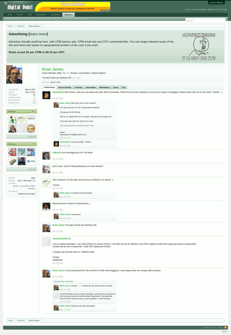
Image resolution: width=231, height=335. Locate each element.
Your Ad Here (105, 10)
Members (68, 15)
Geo (123, 87)
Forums (20, 15)
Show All (32, 137)
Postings (78, 87)
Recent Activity (65, 87)
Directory (67, 19)
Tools (30, 15)
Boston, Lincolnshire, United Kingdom (88, 73)
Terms (224, 331)
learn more (38, 34)
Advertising (55, 15)
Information (91, 87)
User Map (57, 19)
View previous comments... (63, 281)
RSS (225, 327)
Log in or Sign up (216, 2)
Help (215, 328)
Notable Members (13, 19)
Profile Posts (49, 87)
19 (33, 144)
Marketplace (104, 87)
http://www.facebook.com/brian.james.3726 (77, 126)
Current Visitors (29, 19)
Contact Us (207, 328)
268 (32, 111)
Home (9, 15)
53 (34, 103)
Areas (115, 87)
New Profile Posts (81, 19)
